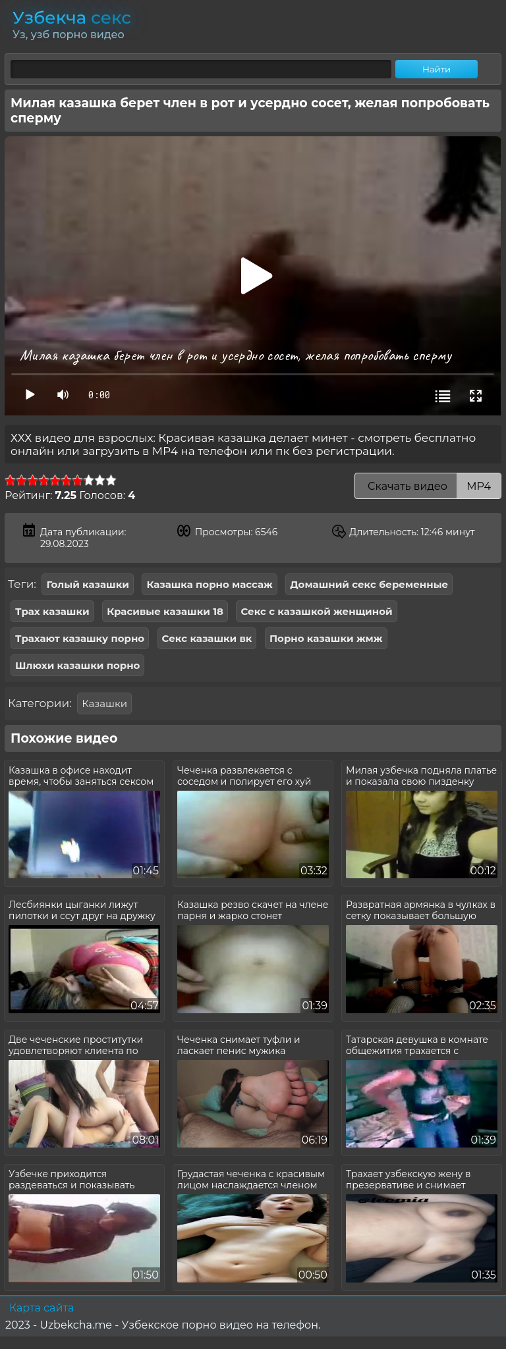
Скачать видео (428, 486)
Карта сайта (41, 1308)
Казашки (104, 703)
